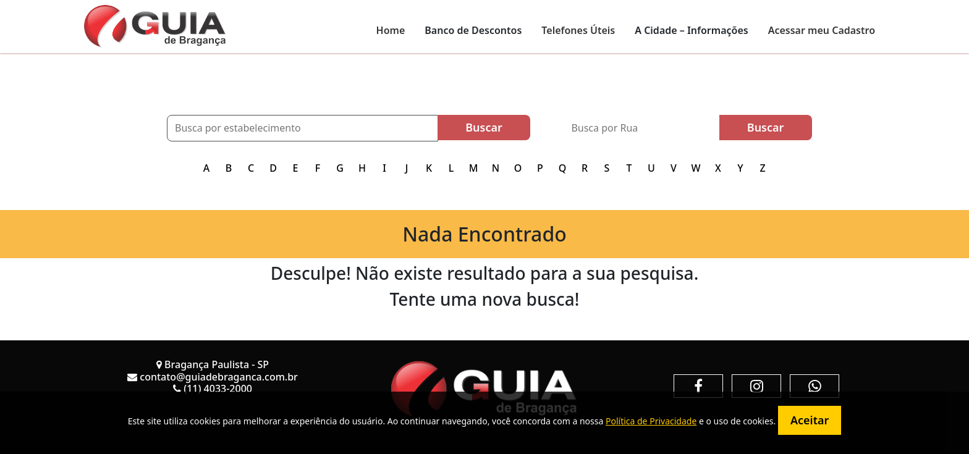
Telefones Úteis (578, 30)
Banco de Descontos (473, 30)
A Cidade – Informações (691, 30)
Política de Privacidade (651, 421)
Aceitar (809, 420)
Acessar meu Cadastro (821, 30)
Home (390, 30)
